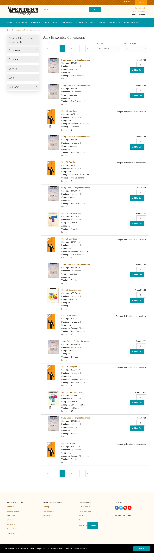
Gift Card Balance (12, 529)
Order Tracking (12, 515)
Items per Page (130, 43)
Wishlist (9, 520)
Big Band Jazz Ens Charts (20, 30)
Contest (102, 22)
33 (82, 48)
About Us (82, 515)
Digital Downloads (131, 22)
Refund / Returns (48, 511)
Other (92, 22)
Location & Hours (84, 506)
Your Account (11, 533)
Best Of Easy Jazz (69, 110)
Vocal (55, 22)
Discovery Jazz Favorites (71, 392)
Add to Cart (137, 70)
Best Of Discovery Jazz (71, 213)
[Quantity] (141, 64)
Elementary (66, 22)
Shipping (46, 506)
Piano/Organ (81, 22)
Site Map (82, 520)
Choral (46, 22)
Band (9, 22)
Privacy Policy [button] (80, 548)
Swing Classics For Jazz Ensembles (75, 59)
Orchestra (35, 22)
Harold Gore (114, 22)
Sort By (100, 43)
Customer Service (13, 511)
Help (129, 1)
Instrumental (22, 22)
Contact (124, 1)
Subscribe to (88, 525)
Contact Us (10, 506)
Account (140, 2)
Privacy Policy (47, 515)
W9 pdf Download (85, 511)
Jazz (8, 30)
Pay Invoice (11, 524)
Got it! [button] (141, 549)
